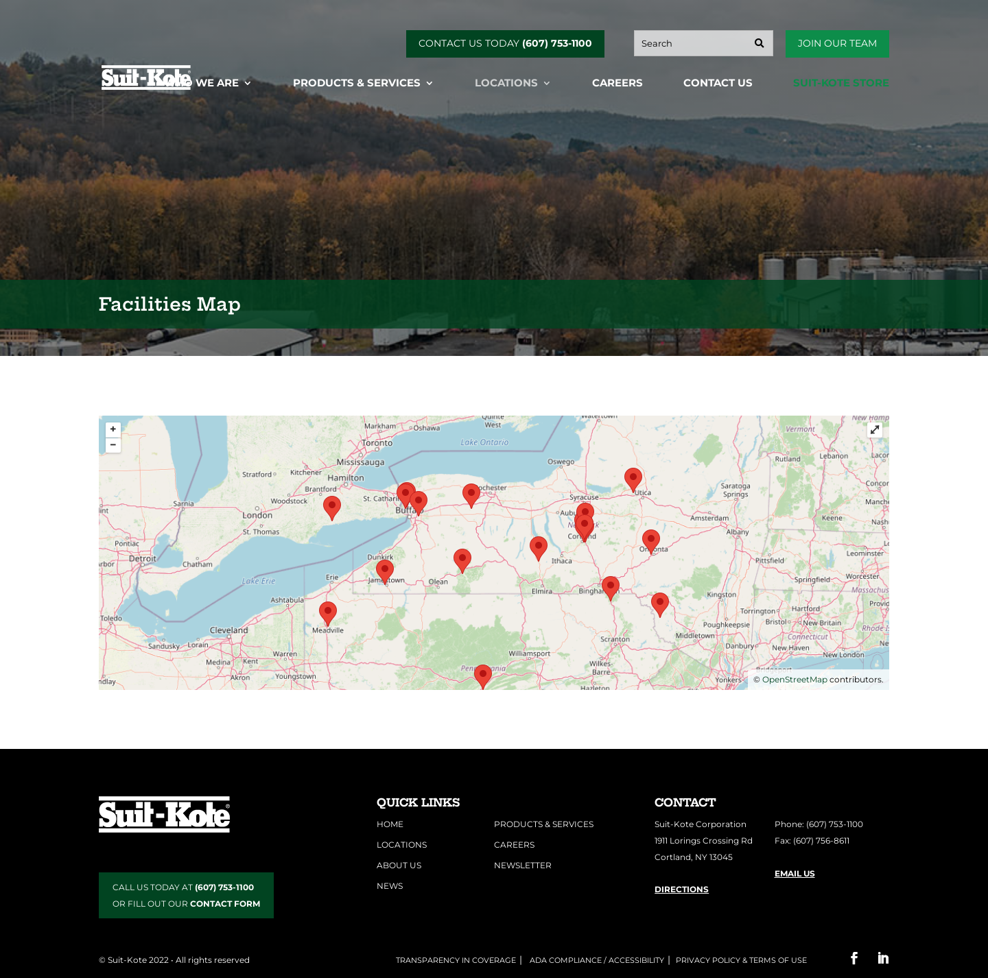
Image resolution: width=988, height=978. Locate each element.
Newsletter (523, 865)
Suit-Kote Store (841, 83)
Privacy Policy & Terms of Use (741, 960)
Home (390, 824)
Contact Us (718, 83)
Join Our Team (837, 43)
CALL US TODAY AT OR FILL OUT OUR (186, 895)
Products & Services (357, 83)
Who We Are (201, 83)
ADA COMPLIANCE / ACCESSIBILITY (596, 960)
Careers (617, 83)
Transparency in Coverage (456, 960)
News (390, 886)
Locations (506, 83)
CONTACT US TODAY (505, 43)
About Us (399, 865)
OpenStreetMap (794, 679)
